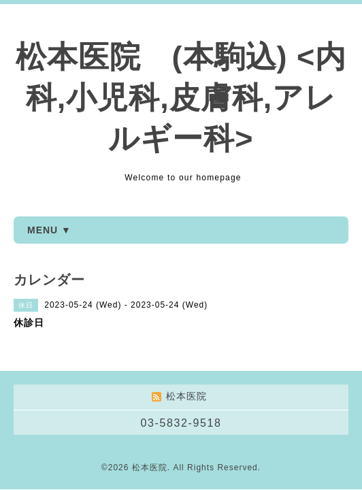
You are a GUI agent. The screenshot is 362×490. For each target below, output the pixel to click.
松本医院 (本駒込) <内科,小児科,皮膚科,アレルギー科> (181, 97)
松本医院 (149, 467)
